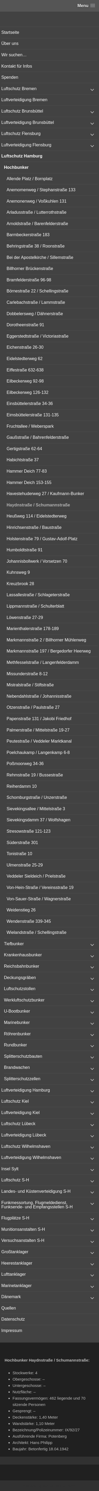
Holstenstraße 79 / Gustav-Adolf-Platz (42, 539)
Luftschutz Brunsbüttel (22, 111)
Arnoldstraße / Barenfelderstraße (37, 223)
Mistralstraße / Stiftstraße (30, 685)
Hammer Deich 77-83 (27, 471)
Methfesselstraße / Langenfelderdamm (43, 662)
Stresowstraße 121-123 (28, 831)
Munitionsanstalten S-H (23, 1229)
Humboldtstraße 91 (25, 550)
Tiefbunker (14, 944)
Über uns (9, 43)
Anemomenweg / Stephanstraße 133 (41, 190)
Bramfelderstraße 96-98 (29, 280)
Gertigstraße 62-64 (24, 448)
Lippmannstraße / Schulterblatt (35, 606)
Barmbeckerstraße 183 (28, 234)
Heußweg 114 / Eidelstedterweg (37, 516)
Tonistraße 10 (19, 853)
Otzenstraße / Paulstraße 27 (33, 707)
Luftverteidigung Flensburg (26, 145)
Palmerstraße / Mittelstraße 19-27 (38, 730)
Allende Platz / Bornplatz (30, 178)
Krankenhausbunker (23, 955)
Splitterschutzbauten (23, 1056)
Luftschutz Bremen (18, 88)
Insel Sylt (9, 1169)
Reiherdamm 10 (22, 786)
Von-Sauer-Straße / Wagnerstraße (39, 899)
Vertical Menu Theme (59, 1486)
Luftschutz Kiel (15, 1101)
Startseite (10, 32)
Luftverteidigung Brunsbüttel (27, 122)
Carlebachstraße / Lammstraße (36, 302)
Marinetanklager (16, 1285)
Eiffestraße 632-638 (25, 370)
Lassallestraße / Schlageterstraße (38, 595)
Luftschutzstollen (19, 988)
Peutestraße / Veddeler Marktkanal (39, 741)
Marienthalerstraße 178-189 (33, 628)
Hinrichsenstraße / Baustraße (34, 527)
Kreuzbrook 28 (20, 583)
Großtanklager (14, 1252)
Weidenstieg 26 (21, 910)
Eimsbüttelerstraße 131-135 (33, 415)
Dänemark (11, 1296)
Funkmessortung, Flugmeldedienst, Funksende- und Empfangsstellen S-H (37, 1204)
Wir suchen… (14, 55)
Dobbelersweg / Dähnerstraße (35, 313)
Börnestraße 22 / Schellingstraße (37, 291)
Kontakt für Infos (16, 66)
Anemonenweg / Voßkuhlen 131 (37, 201)
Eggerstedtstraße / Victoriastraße (37, 336)
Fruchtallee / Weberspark (30, 426)
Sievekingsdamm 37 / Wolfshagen (38, 820)
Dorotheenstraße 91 (25, 325)
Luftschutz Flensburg (21, 133)
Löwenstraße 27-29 (25, 617)
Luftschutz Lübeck (18, 1123)
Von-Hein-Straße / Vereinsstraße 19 (40, 887)
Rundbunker (15, 1045)
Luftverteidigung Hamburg (25, 1090)
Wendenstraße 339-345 (29, 921)
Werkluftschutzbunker (24, 1000)
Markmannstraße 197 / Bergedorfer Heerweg (49, 651)
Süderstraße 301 (22, 842)
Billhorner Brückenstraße (30, 268)
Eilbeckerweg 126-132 (27, 392)
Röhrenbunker (17, 1034)
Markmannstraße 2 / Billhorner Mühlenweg (46, 640)
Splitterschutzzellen (22, 1079)
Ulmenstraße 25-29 (25, 865)
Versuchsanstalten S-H (22, 1240)
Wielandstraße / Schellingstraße (37, 932)
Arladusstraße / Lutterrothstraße (37, 212)
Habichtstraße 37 (23, 460)
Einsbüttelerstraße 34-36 (30, 403)
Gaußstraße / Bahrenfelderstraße (38, 437)
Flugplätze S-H (15, 1218)
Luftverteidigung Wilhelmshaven (31, 1157)
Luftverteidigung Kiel (20, 1112)
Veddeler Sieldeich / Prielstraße (36, 876)
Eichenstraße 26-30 (25, 347)
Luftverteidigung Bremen (24, 99)
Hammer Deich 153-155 (29, 482)
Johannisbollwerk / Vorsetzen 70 (37, 561)
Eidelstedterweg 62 (25, 358)
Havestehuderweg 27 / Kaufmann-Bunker (45, 493)
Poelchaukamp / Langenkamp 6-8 (38, 752)
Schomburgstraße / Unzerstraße (37, 797)
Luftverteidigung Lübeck (23, 1135)
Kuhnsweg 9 (18, 572)
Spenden (9, 77)
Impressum (11, 1330)
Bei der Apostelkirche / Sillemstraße (40, 257)
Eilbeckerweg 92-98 (25, 381)
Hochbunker (16, 167)
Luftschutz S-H (15, 1180)
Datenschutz (13, 1319)
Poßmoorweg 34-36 (25, 763)
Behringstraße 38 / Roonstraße (36, 246)
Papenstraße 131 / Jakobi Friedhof (39, 718)
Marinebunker (17, 1022)
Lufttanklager (13, 1274)
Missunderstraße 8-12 (27, 674)
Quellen (8, 1308)
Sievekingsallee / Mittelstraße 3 (36, 809)
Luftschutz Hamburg (22, 156)
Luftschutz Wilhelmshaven (25, 1146)
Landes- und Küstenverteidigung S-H (35, 1191)
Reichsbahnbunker (21, 966)
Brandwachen (17, 1067)
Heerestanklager (16, 1263)
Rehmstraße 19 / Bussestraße (35, 775)
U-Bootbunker (17, 1011)
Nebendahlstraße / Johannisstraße (39, 696)
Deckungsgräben (20, 977)
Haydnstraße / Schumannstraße (38, 505)
